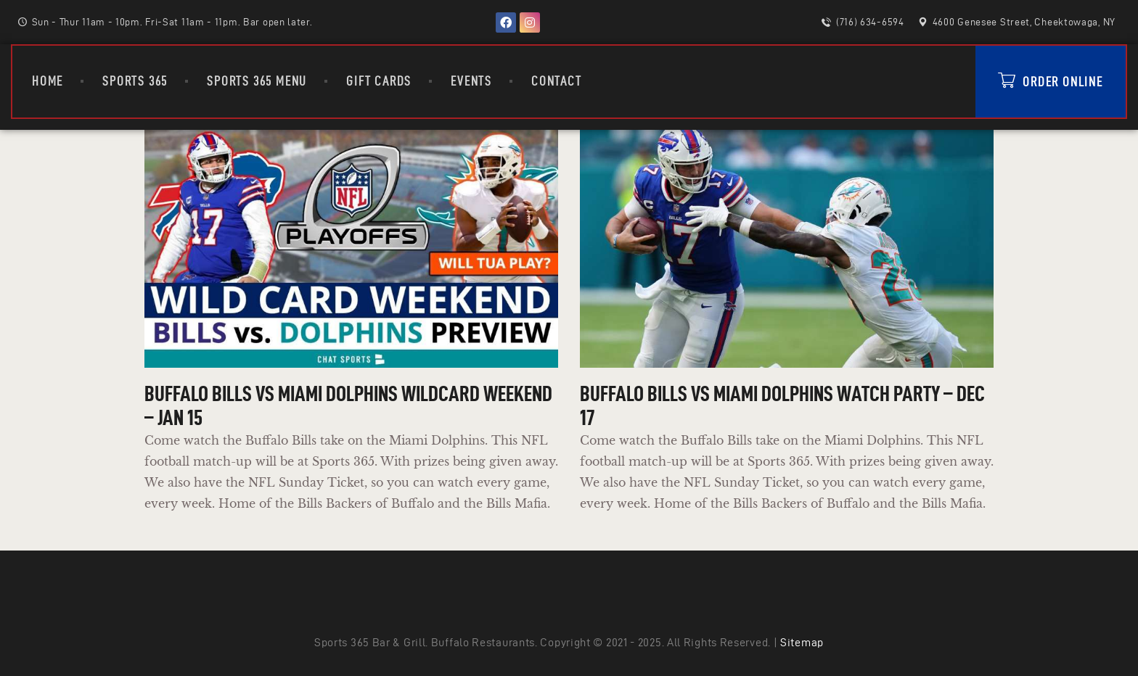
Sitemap (802, 642)
